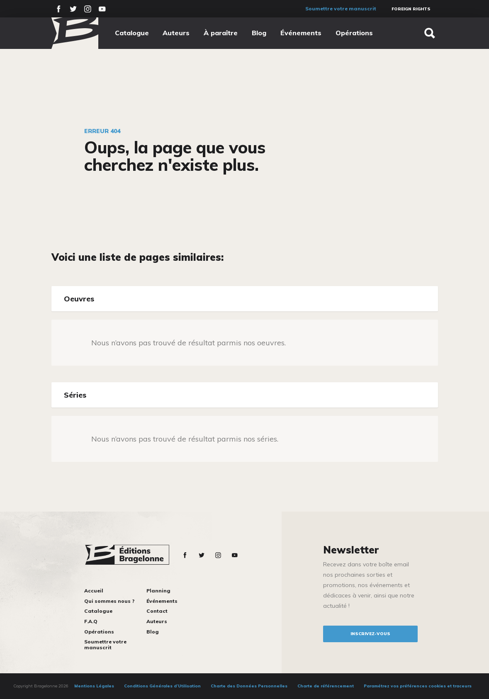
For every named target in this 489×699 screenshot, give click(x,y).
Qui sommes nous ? (109, 601)
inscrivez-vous (370, 633)
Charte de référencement (325, 686)
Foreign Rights (411, 9)
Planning (158, 590)
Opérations (354, 33)
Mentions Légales (94, 686)
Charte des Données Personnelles (249, 686)
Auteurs (176, 33)
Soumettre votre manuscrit (340, 8)
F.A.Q (90, 621)
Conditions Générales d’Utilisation (162, 686)
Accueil (93, 590)
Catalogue (132, 33)
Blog (259, 33)
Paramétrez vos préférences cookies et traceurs (418, 686)
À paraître (221, 33)
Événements (300, 33)
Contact (157, 611)
